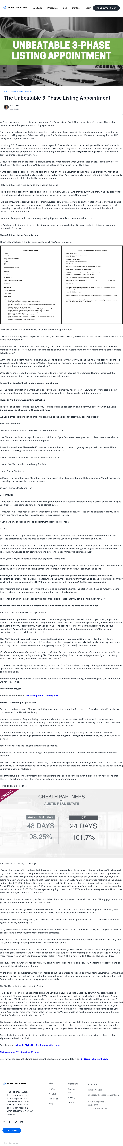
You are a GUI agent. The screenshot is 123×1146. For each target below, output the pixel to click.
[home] (17, 8)
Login (88, 8)
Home (52, 1091)
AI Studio (37, 8)
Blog (65, 8)
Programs (52, 8)
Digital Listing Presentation (18, 92)
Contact (76, 8)
